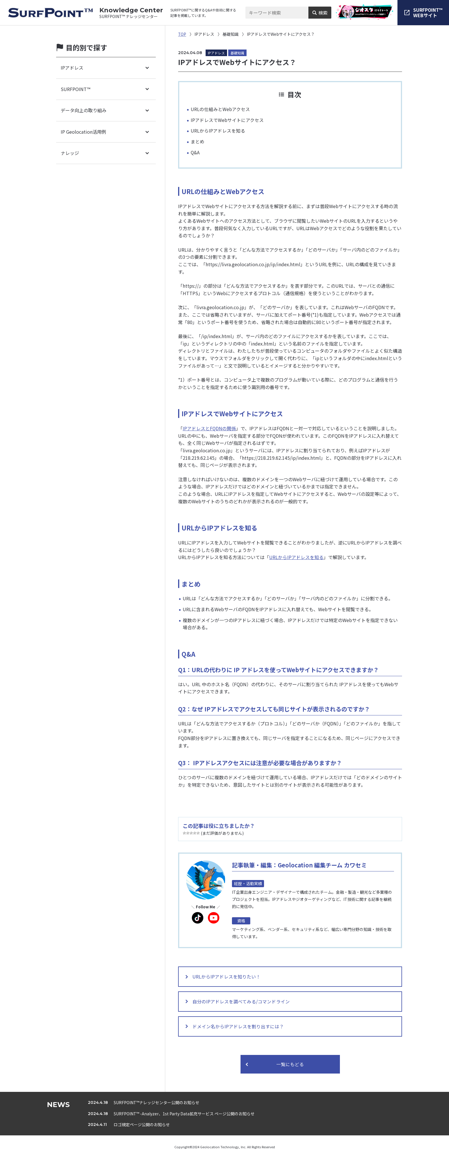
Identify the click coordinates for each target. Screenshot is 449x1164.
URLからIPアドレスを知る (218, 130)
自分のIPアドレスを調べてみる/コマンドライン (243, 1004)
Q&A (195, 152)
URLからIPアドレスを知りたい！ (228, 977)
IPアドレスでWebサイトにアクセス (227, 120)
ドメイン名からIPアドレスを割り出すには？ (239, 1031)
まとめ (197, 141)
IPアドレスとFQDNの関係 (209, 428)
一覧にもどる (290, 1070)
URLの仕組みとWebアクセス (220, 109)
